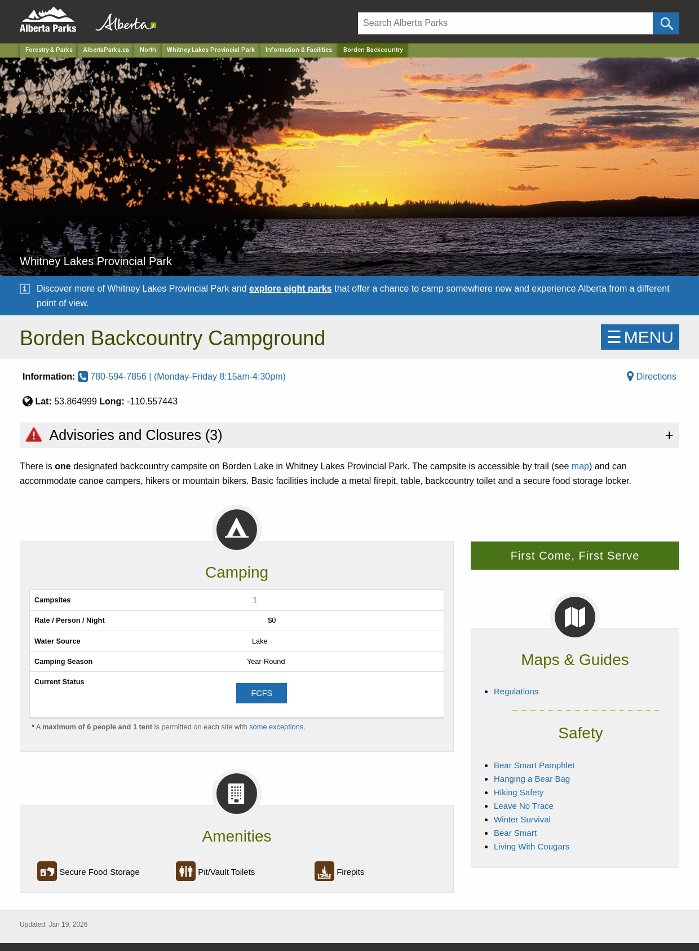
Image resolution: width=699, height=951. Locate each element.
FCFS (261, 693)
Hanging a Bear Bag (532, 778)
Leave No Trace (524, 806)
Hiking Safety (518, 792)
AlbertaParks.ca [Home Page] (106, 50)
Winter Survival (522, 819)
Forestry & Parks (49, 50)
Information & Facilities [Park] (299, 50)
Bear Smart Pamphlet (534, 765)
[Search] (505, 23)
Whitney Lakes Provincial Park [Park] (211, 50)
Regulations (516, 691)
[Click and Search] (666, 23)
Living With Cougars (531, 846)
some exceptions (276, 727)
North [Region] (148, 50)
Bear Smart (515, 833)
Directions (651, 376)
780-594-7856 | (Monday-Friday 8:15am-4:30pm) (182, 376)
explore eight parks (290, 288)
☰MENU (640, 337)
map (580, 466)
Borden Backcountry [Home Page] (372, 50)
